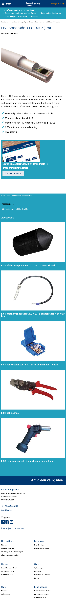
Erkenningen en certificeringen (12, 552)
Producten (5, 22)
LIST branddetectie (53, 22)
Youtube (11, 522)
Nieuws (4, 545)
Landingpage (40, 587)
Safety (37, 564)
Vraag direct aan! (13, 173)
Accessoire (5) (8, 204)
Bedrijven (39, 541)
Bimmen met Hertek (8, 571)
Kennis (36, 578)
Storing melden (57, 4)
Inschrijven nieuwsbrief (12, 528)
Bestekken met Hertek (9, 568)
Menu (8, 4)
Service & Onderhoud (42, 575)
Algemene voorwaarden (10, 555)
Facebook (7, 522)
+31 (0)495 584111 (9, 506)
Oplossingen (39, 568)
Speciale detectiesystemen (34, 22)
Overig (4, 564)
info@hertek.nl (7, 510)
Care (3, 587)
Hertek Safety (39, 545)
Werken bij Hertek (7, 548)
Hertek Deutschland (41, 548)
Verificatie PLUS (7, 575)
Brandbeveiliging (17, 22)
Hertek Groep (7, 541)
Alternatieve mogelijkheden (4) (15, 209)
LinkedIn (3, 522)
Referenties (5, 594)
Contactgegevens (10, 489)
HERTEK (33, 3)
